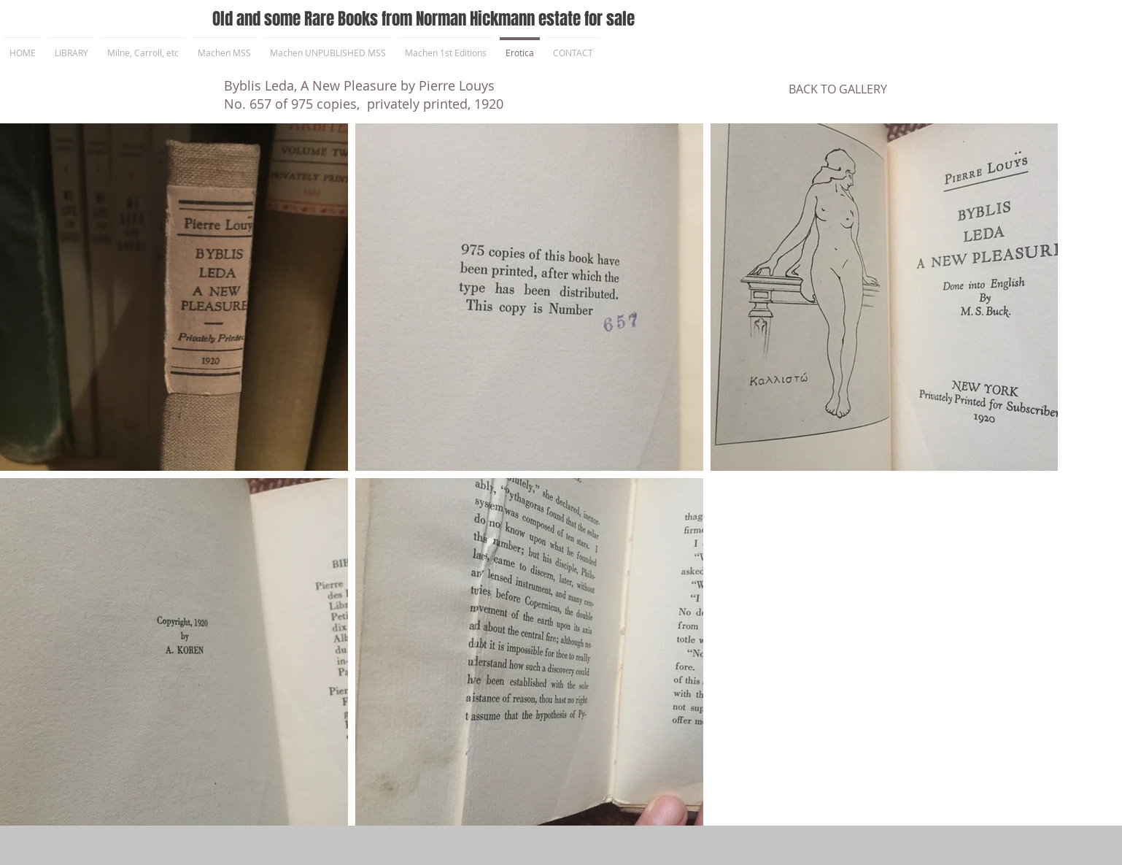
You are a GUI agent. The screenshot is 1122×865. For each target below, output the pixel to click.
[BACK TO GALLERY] (837, 89)
